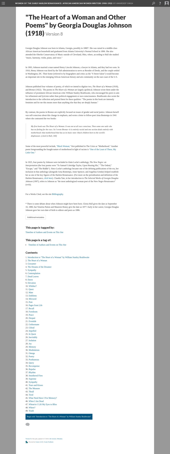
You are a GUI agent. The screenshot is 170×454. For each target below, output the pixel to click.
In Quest (32, 334)
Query (31, 363)
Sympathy (32, 270)
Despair (32, 318)
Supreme (32, 379)
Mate (31, 292)
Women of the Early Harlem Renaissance (63, 3)
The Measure (34, 388)
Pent (30, 302)
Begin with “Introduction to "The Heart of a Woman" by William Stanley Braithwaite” (59, 417)
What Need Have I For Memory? (43, 398)
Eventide (32, 321)
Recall (31, 308)
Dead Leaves (33, 276)
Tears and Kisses (36, 385)
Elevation (32, 283)
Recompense (34, 366)
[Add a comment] (29, 424)
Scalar (37, 442)
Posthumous (34, 359)
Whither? (33, 286)
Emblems (33, 296)
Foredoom (33, 312)
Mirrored (32, 299)
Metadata (59, 438)
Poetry (31, 356)
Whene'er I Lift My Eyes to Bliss (43, 404)
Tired (31, 395)
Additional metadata (35, 217)
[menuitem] (3, 3)
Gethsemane (34, 324)
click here (48, 178)
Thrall (31, 391)
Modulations (34, 350)
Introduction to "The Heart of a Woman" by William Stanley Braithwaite (58, 257)
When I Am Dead (36, 401)
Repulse (32, 369)
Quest (31, 289)
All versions (52, 438)
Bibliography (57, 194)
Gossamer (32, 264)
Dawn (30, 280)
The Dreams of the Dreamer (39, 267)
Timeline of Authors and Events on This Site (47, 245)
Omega (32, 353)
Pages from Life (35, 305)
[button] (160, 3)
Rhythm (32, 372)
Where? (32, 407)
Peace (31, 315)
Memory (32, 347)
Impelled (32, 331)
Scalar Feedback (48, 442)
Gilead (31, 328)
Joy (30, 343)
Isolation (32, 340)
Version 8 (28, 438)
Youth (31, 411)
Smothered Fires (36, 375)
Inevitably (33, 337)
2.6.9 (41, 442)
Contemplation (34, 273)
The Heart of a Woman (37, 260)
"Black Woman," (63, 146)
